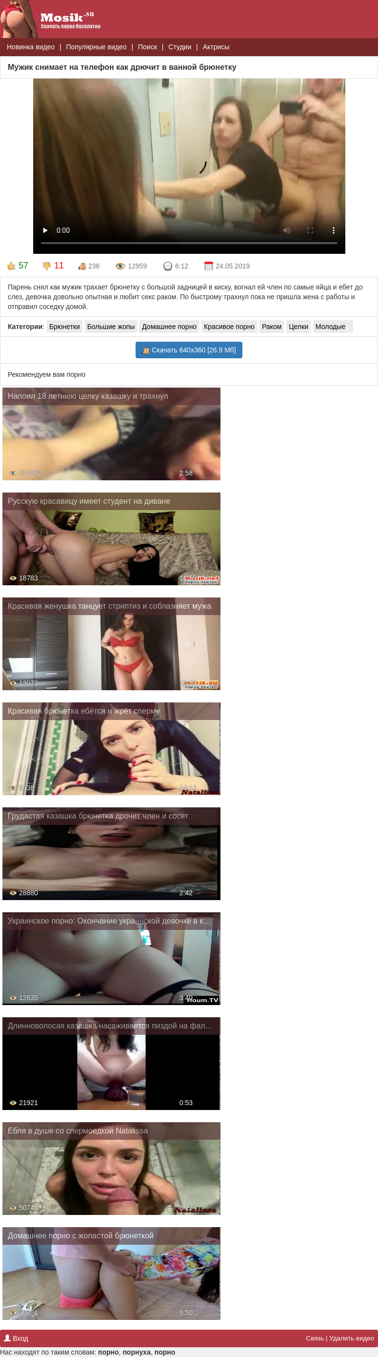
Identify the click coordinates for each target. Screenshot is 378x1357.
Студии (179, 47)
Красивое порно (229, 326)
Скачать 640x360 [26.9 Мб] (189, 350)
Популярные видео (96, 47)
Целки (298, 326)
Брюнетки (64, 326)
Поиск (147, 47)
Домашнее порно (169, 326)
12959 (131, 266)
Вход (16, 1338)
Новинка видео (31, 47)
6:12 (175, 266)
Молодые (330, 326)
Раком (271, 326)
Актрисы (216, 47)
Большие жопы (111, 326)
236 (89, 266)
